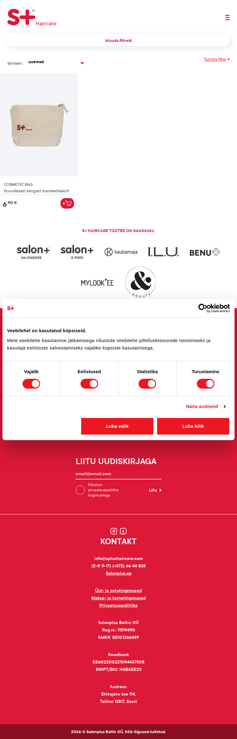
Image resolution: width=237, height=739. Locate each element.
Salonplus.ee (118, 573)
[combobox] (56, 63)
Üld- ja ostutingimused (118, 590)
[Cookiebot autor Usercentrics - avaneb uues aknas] (203, 308)
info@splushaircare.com (118, 558)
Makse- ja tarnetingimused (118, 598)
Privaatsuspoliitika (118, 605)
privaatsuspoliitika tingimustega (103, 492)
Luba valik (117, 426)
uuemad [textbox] (36, 61)
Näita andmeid (202, 406)
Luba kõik (193, 426)
